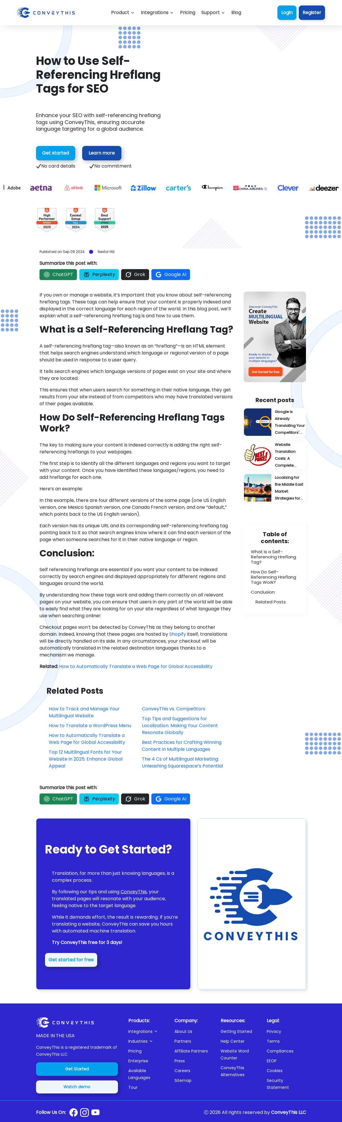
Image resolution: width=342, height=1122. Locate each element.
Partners (182, 1041)
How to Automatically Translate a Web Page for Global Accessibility (136, 666)
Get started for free (71, 959)
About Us (183, 1031)
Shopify (177, 634)
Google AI (170, 274)
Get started (55, 153)
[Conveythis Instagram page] (84, 1112)
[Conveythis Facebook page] (73, 1112)
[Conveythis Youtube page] (95, 1112)
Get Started (77, 1069)
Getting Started (236, 1031)
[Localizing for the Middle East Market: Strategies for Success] (275, 488)
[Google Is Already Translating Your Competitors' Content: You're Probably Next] (275, 422)
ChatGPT (58, 274)
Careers (182, 1071)
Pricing (135, 1051)
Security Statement (278, 1084)
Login (287, 12)
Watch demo (76, 1087)
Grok (135, 274)
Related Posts (270, 602)
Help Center (233, 1041)
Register (311, 12)
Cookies (275, 1071)
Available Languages (139, 1074)
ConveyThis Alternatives (233, 1071)
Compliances (280, 1051)
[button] (213, 12)
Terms (273, 1041)
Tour (133, 1087)
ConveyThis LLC (288, 1112)
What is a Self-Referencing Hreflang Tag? (273, 557)
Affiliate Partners (191, 1051)
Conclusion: (263, 592)
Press (179, 1061)
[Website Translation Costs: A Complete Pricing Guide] (275, 455)
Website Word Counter (235, 1054)
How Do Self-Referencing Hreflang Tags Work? (273, 577)
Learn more (102, 153)
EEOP (272, 1061)
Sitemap (182, 1080)
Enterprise (138, 1061)
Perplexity (99, 274)
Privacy (274, 1031)
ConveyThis (134, 891)
